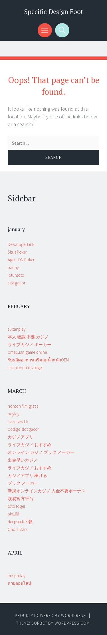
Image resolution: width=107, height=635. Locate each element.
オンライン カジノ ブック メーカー (41, 452)
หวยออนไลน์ (19, 583)
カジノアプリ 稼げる (27, 475)
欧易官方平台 (20, 498)
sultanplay (17, 329)
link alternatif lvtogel (25, 367)
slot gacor (16, 283)
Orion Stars (17, 529)
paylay (13, 413)
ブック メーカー (23, 483)
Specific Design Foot (53, 11)
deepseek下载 (20, 521)
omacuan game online (27, 352)
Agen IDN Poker (21, 259)
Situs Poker (17, 252)
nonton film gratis (23, 406)
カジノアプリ (20, 437)
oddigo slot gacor (23, 429)
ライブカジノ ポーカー (29, 344)
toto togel (16, 506)
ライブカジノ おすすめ (29, 444)
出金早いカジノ (23, 460)
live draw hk (18, 421)
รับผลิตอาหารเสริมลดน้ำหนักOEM (38, 360)
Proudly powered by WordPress (50, 615)
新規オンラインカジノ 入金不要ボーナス (47, 491)
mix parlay (16, 575)
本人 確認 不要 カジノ (28, 336)
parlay (13, 267)
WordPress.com (72, 623)
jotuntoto (16, 275)
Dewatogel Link (21, 244)
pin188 (13, 514)
